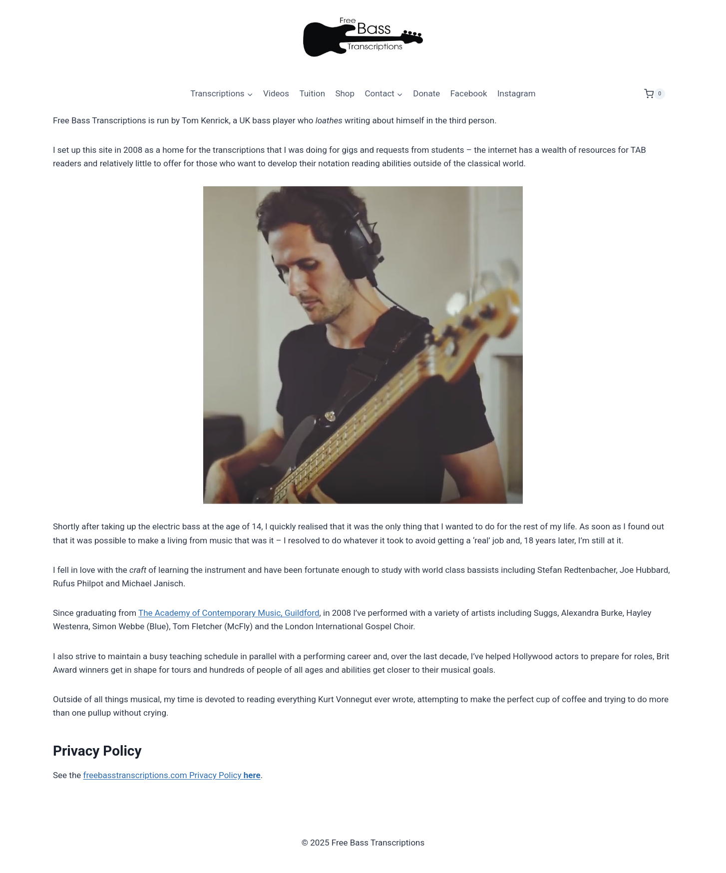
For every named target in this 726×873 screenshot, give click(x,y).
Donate (426, 93)
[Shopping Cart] (658, 93)
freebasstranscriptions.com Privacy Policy (172, 775)
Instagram (516, 93)
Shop (345, 93)
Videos (276, 93)
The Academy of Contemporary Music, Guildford (228, 613)
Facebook (468, 93)
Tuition (312, 93)
